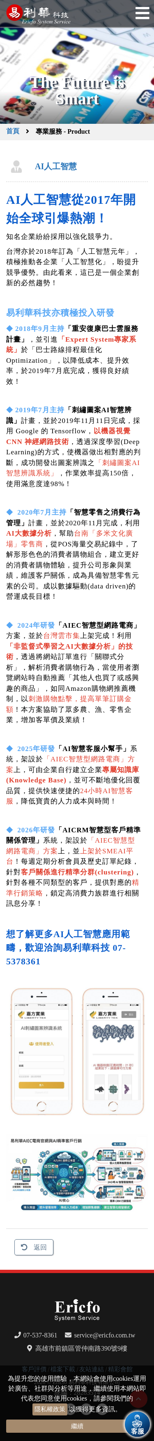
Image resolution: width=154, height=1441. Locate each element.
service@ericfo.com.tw (104, 1335)
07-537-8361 (40, 1335)
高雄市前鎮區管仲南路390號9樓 (81, 1348)
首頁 (12, 131)
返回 (40, 1247)
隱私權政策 (49, 1409)
